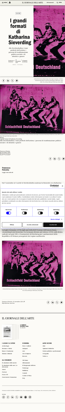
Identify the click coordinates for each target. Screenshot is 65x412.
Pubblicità (25, 378)
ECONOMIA (25, 343)
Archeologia (6, 346)
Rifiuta (12, 224)
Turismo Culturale (8, 356)
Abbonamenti (50, 2)
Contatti (25, 381)
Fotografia (20, 64)
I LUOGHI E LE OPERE (8, 343)
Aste (23, 353)
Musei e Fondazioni (8, 353)
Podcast (4, 380)
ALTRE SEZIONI (47, 343)
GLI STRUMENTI (7, 365)
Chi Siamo (25, 365)
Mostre (18, 13)
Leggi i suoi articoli (7, 172)
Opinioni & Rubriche (49, 350)
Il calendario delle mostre (11, 368)
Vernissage (26, 375)
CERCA (60, 2)
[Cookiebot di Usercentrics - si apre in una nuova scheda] (51, 186)
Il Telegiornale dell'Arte (30, 372)
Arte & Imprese (27, 356)
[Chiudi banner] (62, 186)
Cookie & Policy (27, 384)
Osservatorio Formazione (10, 386)
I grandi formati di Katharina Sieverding (18, 32)
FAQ (23, 387)
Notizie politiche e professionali (49, 354)
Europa (14, 64)
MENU (5, 2)
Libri (44, 346)
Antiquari (25, 350)
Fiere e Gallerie (27, 346)
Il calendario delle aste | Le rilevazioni (11, 373)
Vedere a (45, 361)
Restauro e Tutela (8, 350)
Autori (4, 377)
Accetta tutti (53, 224)
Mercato (25, 359)
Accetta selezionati (32, 224)
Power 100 (5, 383)
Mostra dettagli (55, 219)
